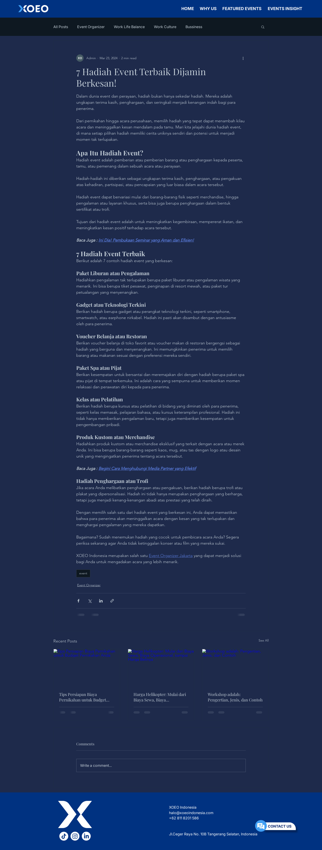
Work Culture (165, 26)
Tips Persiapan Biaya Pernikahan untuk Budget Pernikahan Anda (82, 697)
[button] (263, 27)
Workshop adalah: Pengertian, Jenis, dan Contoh (235, 697)
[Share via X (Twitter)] (89, 601)
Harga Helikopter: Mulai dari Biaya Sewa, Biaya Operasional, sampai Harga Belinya (160, 697)
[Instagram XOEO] (75, 836)
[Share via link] (112, 601)
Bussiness (194, 26)
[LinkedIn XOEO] (86, 836)
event (83, 573)
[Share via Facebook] (78, 601)
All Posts (60, 26)
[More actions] (243, 58)
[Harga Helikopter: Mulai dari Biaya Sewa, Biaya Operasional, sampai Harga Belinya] (161, 667)
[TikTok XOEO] (63, 836)
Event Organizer (91, 26)
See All (264, 640)
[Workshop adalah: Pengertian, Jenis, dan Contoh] (235, 667)
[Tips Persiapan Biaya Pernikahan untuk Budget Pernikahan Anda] (87, 667)
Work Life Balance (129, 26)
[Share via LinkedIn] (101, 601)
